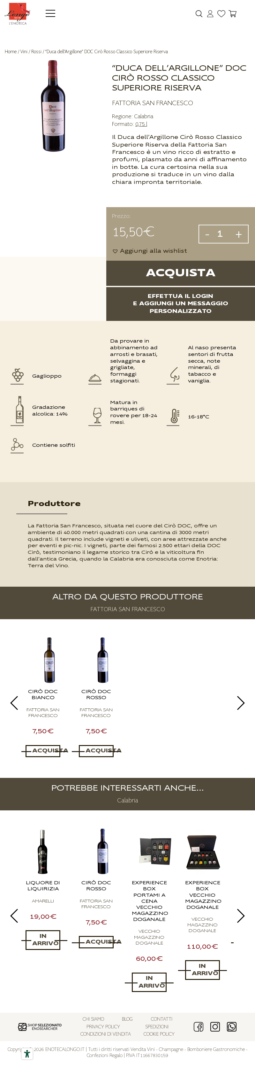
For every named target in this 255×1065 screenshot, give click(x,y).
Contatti (161, 1019)
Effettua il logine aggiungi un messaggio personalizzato (180, 303)
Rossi (36, 51)
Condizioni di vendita (105, 1034)
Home (11, 51)
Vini (23, 51)
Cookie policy (159, 1034)
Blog (127, 1019)
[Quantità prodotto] (222, 234)
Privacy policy (103, 1027)
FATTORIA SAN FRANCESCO (152, 103)
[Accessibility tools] (27, 1054)
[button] (149, 251)
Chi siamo (93, 1019)
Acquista (180, 273)
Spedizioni (157, 1027)
